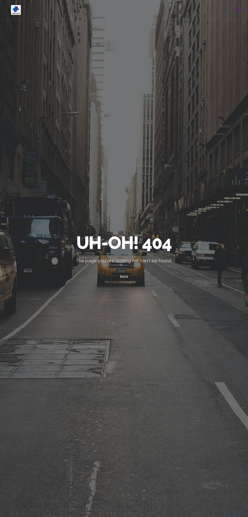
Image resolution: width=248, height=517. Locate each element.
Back (124, 276)
